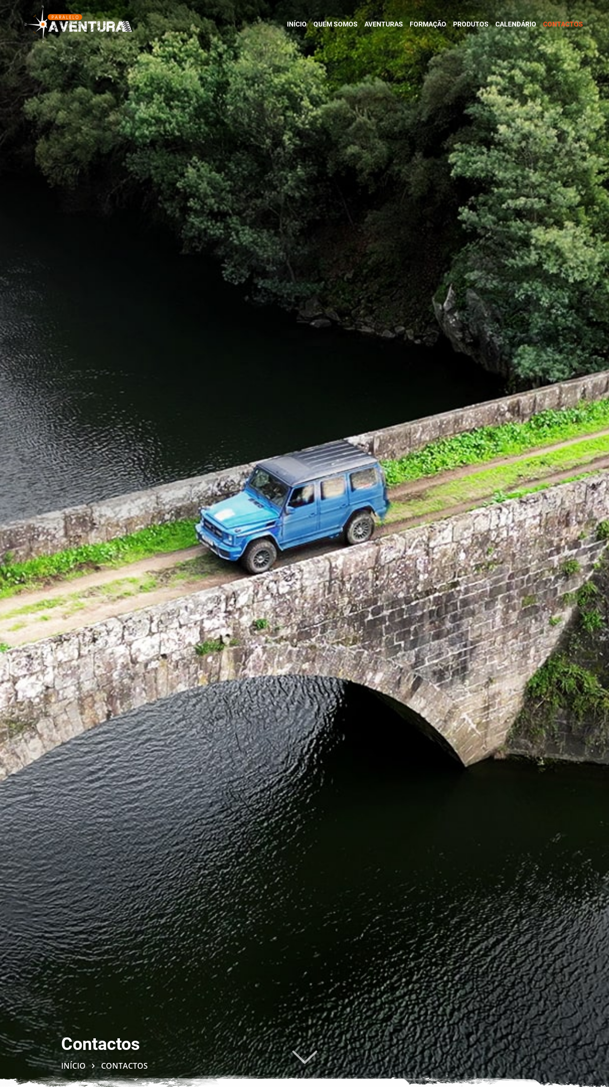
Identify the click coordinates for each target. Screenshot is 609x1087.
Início (73, 1065)
